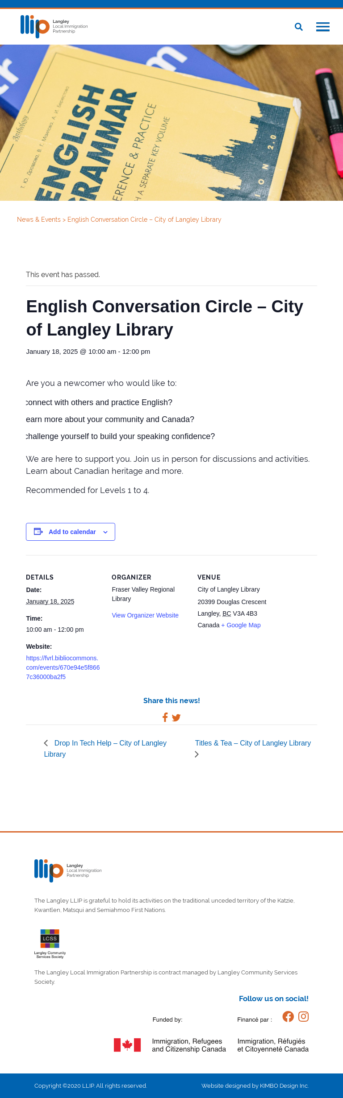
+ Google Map (240, 625)
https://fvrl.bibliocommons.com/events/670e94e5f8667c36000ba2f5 (63, 667)
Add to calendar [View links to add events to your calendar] (72, 531)
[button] (323, 27)
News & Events (40, 219)
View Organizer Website (145, 615)
